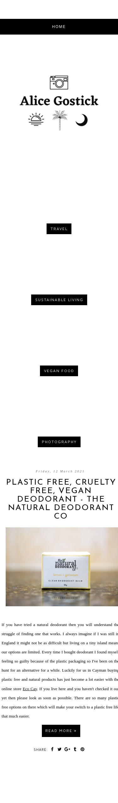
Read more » (61, 730)
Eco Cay (30, 688)
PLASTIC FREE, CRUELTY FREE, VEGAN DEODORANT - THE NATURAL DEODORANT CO (61, 499)
